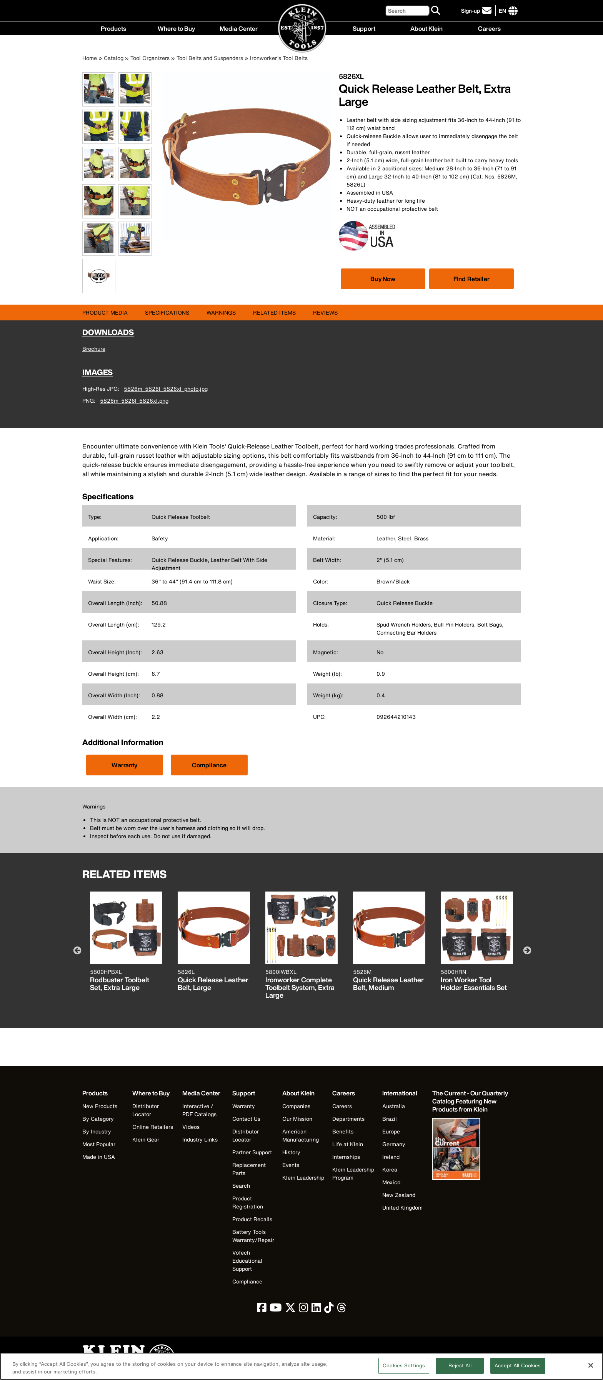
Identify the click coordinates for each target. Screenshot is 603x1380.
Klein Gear (145, 1139)
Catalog (113, 58)
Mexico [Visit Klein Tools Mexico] (391, 1182)
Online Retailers (152, 1127)
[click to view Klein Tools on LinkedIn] (316, 1309)
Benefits (342, 1131)
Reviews (325, 312)
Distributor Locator (145, 1110)
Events (290, 1165)
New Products (99, 1106)
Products (113, 28)
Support (364, 28)
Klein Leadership (303, 1177)
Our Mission (297, 1119)
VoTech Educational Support (247, 1260)
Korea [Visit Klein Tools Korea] (389, 1169)
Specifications (167, 312)
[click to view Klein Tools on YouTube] (276, 1309)
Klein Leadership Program (353, 1173)
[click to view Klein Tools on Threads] (341, 1309)
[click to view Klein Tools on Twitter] (290, 1309)
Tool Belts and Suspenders (210, 58)
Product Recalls (252, 1219)
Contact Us (246, 1119)
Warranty (124, 765)
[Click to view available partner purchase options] (383, 278)
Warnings (221, 312)
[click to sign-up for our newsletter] (477, 10)
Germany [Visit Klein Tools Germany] (393, 1144)
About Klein (426, 28)
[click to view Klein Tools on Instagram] (303, 1309)
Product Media (105, 312)
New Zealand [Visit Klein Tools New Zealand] (398, 1195)
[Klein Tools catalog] (470, 1101)
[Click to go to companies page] (502, 11)
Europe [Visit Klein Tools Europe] (391, 1131)
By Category (98, 1119)
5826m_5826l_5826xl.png (134, 401)
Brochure (93, 349)
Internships (346, 1157)
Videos (191, 1127)
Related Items (274, 312)
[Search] (407, 10)
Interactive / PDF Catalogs (199, 1110)
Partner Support (252, 1152)
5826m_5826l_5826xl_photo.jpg (166, 389)
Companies (296, 1106)
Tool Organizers (150, 58)
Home (89, 58)
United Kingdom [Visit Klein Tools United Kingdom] (402, 1207)
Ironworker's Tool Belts (279, 58)
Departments (348, 1119)
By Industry (96, 1131)
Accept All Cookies (518, 1370)
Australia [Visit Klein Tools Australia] (393, 1106)
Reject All (459, 1370)
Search (241, 1186)
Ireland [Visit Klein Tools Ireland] (391, 1157)
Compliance (209, 765)
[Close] (590, 1370)
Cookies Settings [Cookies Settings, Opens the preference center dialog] (404, 1370)
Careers (489, 28)
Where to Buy (176, 28)
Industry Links (200, 1139)
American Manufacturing (300, 1135)
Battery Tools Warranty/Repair (253, 1236)
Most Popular (98, 1144)
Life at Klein (347, 1144)
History (291, 1152)
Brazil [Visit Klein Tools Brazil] (389, 1119)
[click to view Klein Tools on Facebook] (262, 1309)
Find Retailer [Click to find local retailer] (471, 278)
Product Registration (247, 1202)
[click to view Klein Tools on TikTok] (329, 1309)
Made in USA (98, 1157)
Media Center (239, 28)
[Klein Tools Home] (301, 28)
